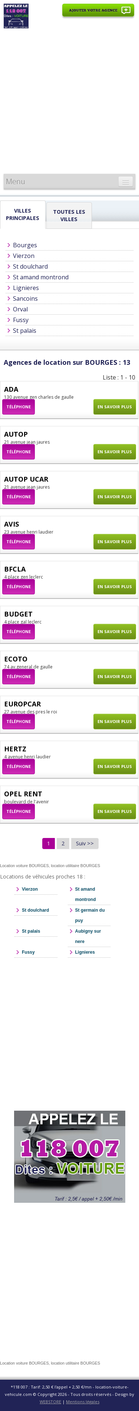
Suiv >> (85, 843)
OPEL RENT (23, 793)
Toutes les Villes (69, 215)
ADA (11, 389)
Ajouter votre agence (98, 14)
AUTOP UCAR (26, 479)
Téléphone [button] (18, 406)
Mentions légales (82, 1401)
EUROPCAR (22, 703)
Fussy (21, 320)
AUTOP (16, 434)
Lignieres (26, 288)
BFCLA (15, 569)
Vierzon (23, 256)
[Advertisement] (69, 101)
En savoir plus (114, 406)
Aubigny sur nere (88, 936)
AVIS (11, 524)
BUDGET (18, 614)
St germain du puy (90, 915)
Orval (20, 309)
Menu (15, 181)
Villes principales (22, 214)
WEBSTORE (50, 1401)
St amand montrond (41, 277)
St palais (24, 330)
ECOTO (15, 658)
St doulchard (30, 266)
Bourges (25, 245)
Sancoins (25, 298)
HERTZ (15, 748)
